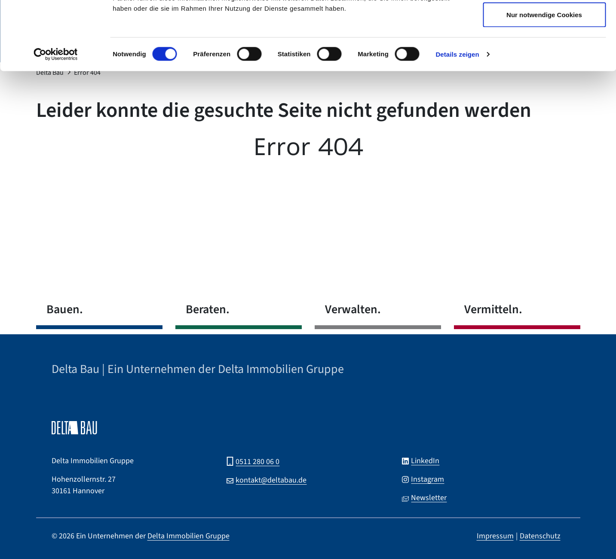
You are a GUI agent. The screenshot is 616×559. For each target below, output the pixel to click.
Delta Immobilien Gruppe (188, 536)
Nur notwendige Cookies (544, 78)
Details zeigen (457, 118)
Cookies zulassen (544, 22)
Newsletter (429, 497)
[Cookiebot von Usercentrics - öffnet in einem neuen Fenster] (55, 118)
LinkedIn (425, 460)
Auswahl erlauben (544, 51)
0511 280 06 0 (257, 461)
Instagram (427, 479)
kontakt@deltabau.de (271, 480)
